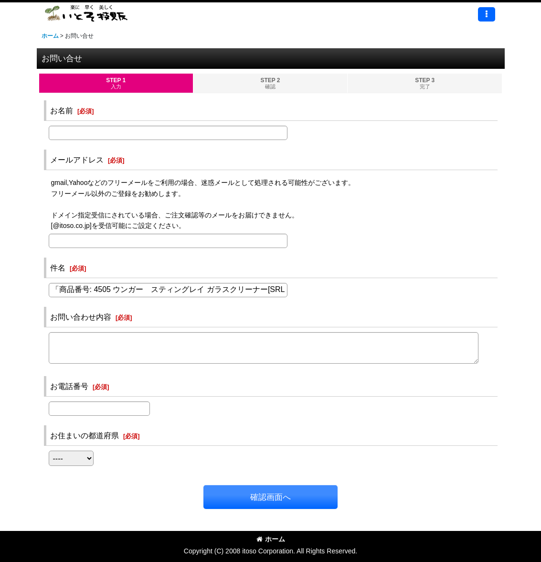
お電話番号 (69, 386)
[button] (486, 14)
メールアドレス (77, 159)
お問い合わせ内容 (80, 317)
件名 (57, 267)
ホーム (270, 539)
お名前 (61, 110)
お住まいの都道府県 (84, 435)
